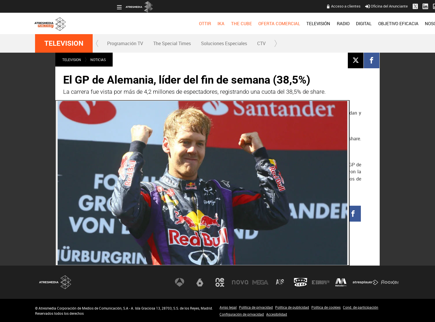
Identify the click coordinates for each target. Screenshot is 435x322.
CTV (261, 43)
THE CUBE (159, 23)
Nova (240, 282)
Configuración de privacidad (242, 314)
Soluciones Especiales (224, 43)
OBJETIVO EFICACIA (316, 23)
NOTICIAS (98, 59)
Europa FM (320, 282)
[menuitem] (123, 23)
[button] (97, 43)
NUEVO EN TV (386, 23)
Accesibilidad (276, 314)
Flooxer (390, 282)
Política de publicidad (292, 307)
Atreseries (280, 282)
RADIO (261, 23)
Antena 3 (179, 282)
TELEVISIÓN (236, 23)
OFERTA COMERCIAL (197, 23)
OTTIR (123, 23)
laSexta (200, 282)
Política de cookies (326, 307)
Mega (260, 282)
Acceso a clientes (264, 6)
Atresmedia (55, 282)
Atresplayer (365, 282)
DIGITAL (282, 23)
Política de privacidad (256, 307)
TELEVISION (63, 43)
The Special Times (172, 43)
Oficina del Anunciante (305, 6)
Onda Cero (300, 282)
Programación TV (125, 43)
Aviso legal (228, 307)
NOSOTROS (354, 23)
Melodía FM (341, 282)
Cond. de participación (360, 307)
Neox (220, 282)
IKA (139, 23)
